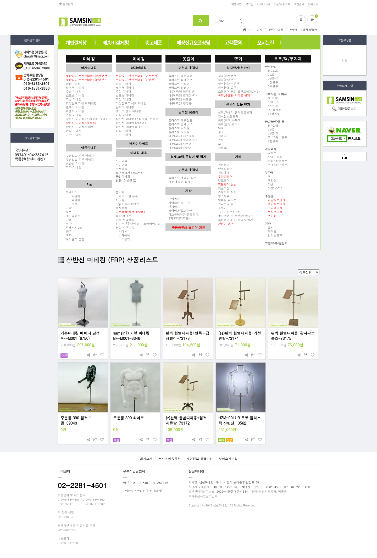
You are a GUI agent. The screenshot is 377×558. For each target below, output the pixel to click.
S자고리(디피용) (177, 218)
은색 (219, 140)
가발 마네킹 (73, 115)
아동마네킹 (89, 147)
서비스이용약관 (169, 458)
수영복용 (172, 198)
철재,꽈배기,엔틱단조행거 (233, 112)
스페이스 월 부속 (127, 196)
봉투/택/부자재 (288, 58)
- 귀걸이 (73, 196)
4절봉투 (271, 82)
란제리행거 (223, 168)
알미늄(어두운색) (228, 83)
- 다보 (121, 231)
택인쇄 (270, 180)
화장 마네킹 (123, 83)
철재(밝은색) (225, 79)
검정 (219, 132)
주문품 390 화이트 (128, 417)
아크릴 (120, 200)
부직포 (270, 231)
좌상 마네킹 (73, 99)
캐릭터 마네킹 (75, 87)
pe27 (270, 74)
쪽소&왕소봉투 (276, 137)
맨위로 (345, 156)
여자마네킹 (89, 67)
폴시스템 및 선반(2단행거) (234, 215)
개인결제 (299, 4)
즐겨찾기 (66, 4)
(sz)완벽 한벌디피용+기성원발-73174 (239, 335)
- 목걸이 (73, 200)
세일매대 (222, 172)
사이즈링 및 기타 (178, 202)
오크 (219, 144)
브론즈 (221, 147)
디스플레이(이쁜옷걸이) (182, 214)
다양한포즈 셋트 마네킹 (81, 103)
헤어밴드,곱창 (75, 239)
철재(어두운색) (226, 76)
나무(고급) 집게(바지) (181, 95)
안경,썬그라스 (125, 219)
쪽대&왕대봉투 (276, 164)
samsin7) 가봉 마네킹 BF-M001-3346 (131, 335)
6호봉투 (271, 86)
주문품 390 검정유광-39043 (75, 420)
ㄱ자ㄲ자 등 (224, 204)
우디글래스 (73, 215)
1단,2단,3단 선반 (228, 212)
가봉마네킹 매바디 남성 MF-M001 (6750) (79, 335)
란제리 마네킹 (75, 107)
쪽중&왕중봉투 (276, 161)
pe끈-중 (272, 106)
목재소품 (121, 168)
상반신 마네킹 (75, 163)
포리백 (270, 227)
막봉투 (270, 153)
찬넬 (69, 219)
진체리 (221, 136)
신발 (69, 208)
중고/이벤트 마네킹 (128, 111)
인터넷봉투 (273, 235)
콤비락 (120, 192)
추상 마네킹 (73, 91)
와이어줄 (121, 164)
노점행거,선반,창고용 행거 (234, 219)
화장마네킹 (73, 83)
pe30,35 (272, 102)
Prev (241, 19)
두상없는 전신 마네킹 (80, 155)
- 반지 (71, 204)
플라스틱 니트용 (177, 83)
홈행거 (221, 208)
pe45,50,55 (274, 157)
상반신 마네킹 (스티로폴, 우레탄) (88, 119)
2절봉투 (271, 141)
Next (241, 22)
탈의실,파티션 (225, 200)
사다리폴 (121, 161)
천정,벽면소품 (125, 227)
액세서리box (74, 227)
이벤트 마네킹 (75, 111)
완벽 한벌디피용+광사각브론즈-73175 (293, 335)
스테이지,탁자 (225, 192)
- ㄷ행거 (123, 239)
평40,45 (272, 125)
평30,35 (272, 98)
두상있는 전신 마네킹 (80, 159)
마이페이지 (263, 4)
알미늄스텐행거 (226, 116)
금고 (69, 231)
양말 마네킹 (73, 130)
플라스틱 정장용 (177, 87)
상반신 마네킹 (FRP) (79, 127)
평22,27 (272, 70)
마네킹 (89, 58)
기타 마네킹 (73, 134)
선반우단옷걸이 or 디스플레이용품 (138, 223)
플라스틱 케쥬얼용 (178, 76)
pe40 (270, 129)
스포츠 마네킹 (75, 95)
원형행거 (222, 164)
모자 (69, 235)
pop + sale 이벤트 (128, 204)
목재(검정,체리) (227, 124)
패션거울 (222, 188)
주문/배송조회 (281, 4)
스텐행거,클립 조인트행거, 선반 (237, 91)
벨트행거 (222, 180)
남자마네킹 (139, 67)
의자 (69, 223)
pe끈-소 (272, 78)
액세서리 (71, 192)
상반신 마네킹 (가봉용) (131, 123)
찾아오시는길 (228, 458)
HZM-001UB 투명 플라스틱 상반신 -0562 (239, 420)
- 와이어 (123, 235)
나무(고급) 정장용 (178, 103)
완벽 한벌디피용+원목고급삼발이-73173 (187, 335)
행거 (222, 21)
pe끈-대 (272, 133)
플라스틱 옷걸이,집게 (180, 178)
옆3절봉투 (273, 110)
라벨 (269, 184)
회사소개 (146, 458)
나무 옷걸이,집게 (178, 181)
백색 (219, 128)
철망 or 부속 (124, 215)
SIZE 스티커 (274, 188)
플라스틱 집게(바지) (180, 79)
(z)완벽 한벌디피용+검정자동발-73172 (186, 420)
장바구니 (313, 4)
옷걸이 (188, 58)
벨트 (69, 212)
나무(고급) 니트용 (178, 99)
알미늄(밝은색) (226, 87)
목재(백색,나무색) (228, 120)
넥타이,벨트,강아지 (179, 210)
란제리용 (172, 206)
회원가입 (236, 4)
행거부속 (222, 196)
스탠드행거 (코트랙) (129, 172)
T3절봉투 (272, 113)
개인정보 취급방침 (200, 458)
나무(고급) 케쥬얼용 (180, 91)
